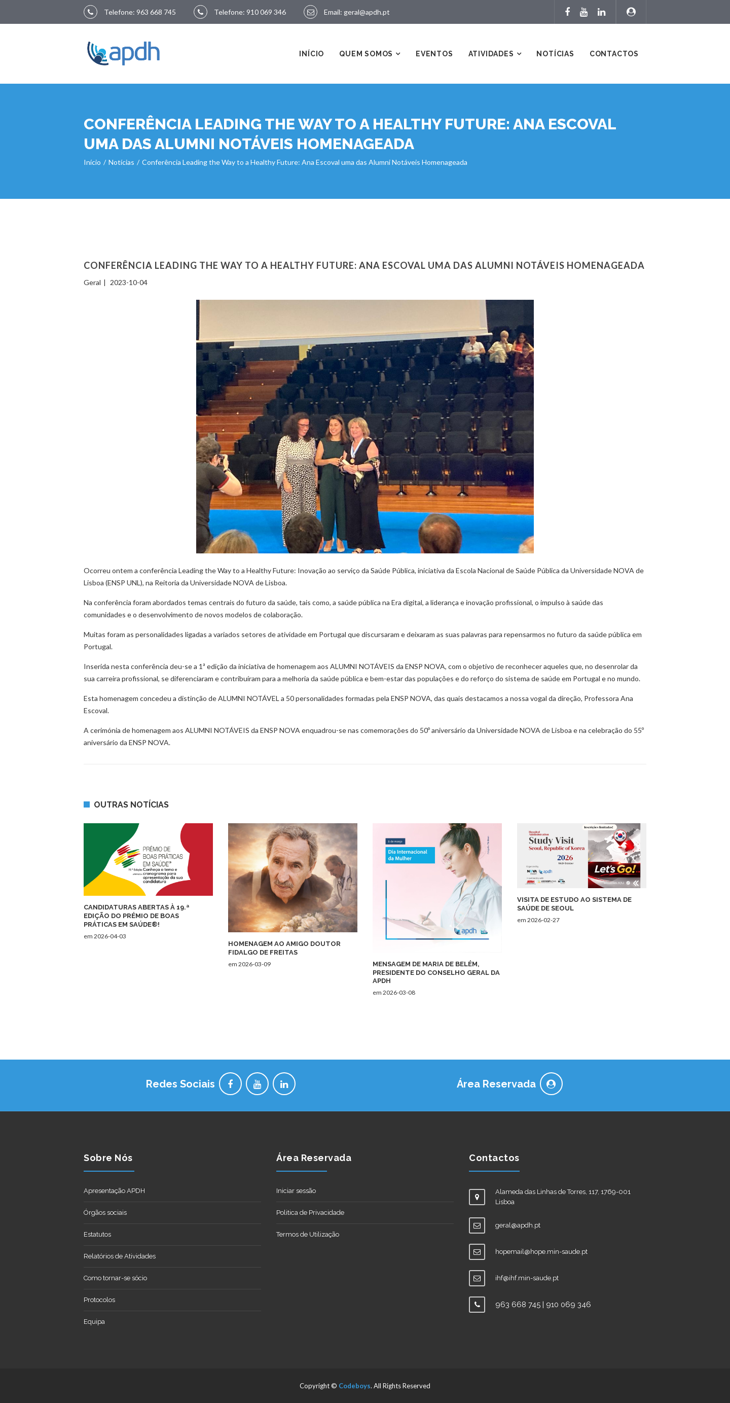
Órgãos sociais (105, 1212)
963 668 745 (156, 12)
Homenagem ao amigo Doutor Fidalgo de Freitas (284, 948)
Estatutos (97, 1234)
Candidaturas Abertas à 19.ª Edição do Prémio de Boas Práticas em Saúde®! (136, 915)
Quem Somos (366, 54)
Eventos (434, 54)
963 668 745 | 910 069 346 (543, 1304)
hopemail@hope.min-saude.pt (541, 1251)
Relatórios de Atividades (120, 1256)
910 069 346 (266, 12)
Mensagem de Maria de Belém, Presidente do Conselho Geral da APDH (436, 972)
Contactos (614, 54)
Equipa (94, 1321)
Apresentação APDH (114, 1191)
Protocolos (99, 1300)
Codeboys (355, 1386)
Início (311, 54)
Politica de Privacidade (310, 1212)
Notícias (555, 54)
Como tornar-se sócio (115, 1278)
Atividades (491, 54)
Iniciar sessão (296, 1191)
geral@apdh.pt (367, 12)
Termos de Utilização (307, 1234)
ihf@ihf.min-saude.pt (527, 1278)
